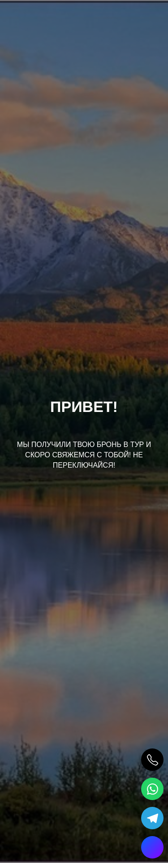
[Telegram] (152, 818)
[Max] (152, 847)
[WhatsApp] (152, 789)
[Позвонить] (152, 759)
